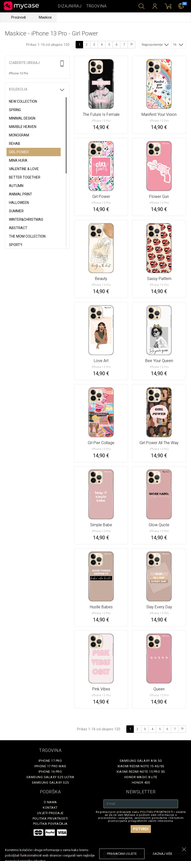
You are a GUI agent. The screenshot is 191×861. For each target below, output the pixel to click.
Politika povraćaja (50, 824)
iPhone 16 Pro (50, 771)
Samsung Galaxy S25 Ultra (50, 777)
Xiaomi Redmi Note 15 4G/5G (140, 766)
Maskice (45, 17)
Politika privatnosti (50, 818)
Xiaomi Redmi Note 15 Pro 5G (140, 771)
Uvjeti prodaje (50, 813)
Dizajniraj (69, 6)
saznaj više (162, 854)
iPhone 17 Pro (50, 761)
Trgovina (96, 6)
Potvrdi (140, 829)
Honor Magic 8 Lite (140, 777)
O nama (50, 802)
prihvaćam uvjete (122, 854)
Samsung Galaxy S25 (50, 782)
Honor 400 (141, 782)
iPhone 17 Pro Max (50, 766)
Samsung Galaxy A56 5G (141, 761)
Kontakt (50, 807)
